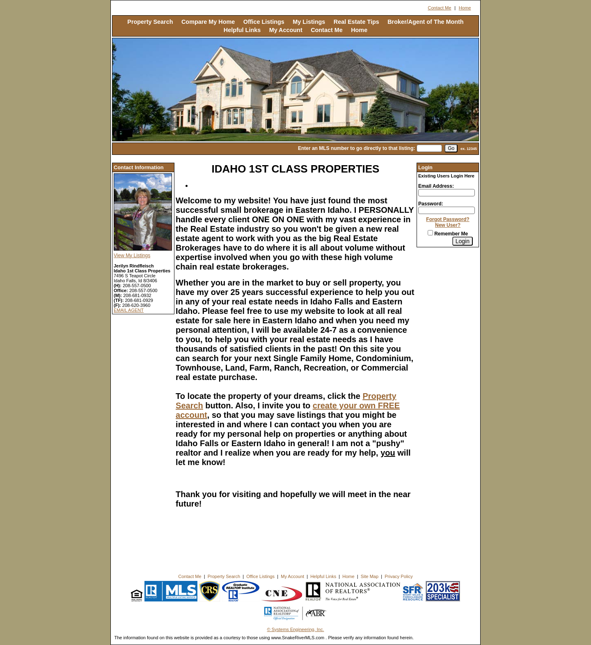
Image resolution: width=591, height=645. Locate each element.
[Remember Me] (430, 232)
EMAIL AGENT (129, 310)
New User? (447, 225)
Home (465, 7)
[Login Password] (446, 210)
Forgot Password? (447, 219)
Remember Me (448, 234)
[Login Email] (446, 192)
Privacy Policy (398, 576)
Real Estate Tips (356, 21)
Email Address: (436, 186)
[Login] (462, 241)
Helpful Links (242, 30)
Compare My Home (208, 21)
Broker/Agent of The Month (425, 21)
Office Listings (263, 21)
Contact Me (439, 7)
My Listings (309, 21)
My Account (285, 30)
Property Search (150, 21)
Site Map (369, 576)
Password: (430, 204)
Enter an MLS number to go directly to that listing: (356, 148)
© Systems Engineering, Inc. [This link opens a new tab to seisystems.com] (295, 629)
